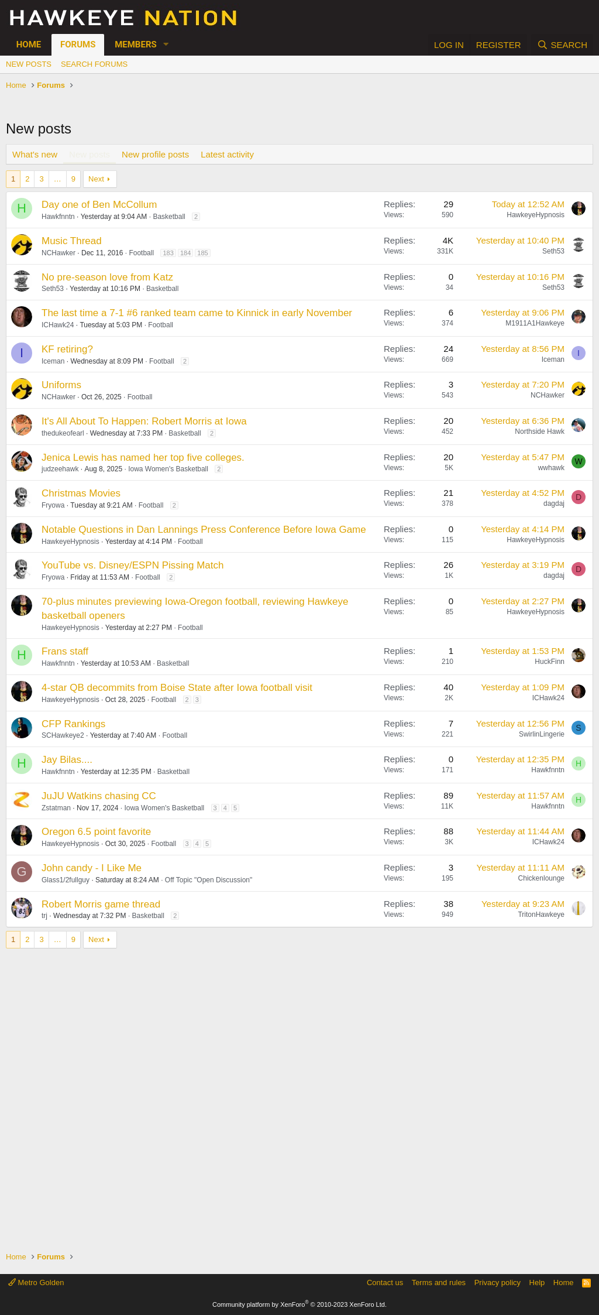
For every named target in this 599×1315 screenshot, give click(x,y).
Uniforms (61, 385)
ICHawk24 (58, 325)
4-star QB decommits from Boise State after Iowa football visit (177, 687)
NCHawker (58, 253)
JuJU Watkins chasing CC (99, 796)
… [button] (57, 178)
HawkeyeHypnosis (535, 215)
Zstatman (56, 808)
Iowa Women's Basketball (168, 469)
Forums (77, 44)
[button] (166, 45)
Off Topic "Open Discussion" (208, 880)
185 (202, 252)
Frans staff (65, 651)
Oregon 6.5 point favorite (96, 831)
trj (44, 916)
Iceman (53, 361)
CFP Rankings (73, 724)
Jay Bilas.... (67, 759)
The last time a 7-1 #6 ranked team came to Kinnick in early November (197, 313)
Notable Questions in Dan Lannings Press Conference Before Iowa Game (204, 529)
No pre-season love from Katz (107, 277)
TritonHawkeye (541, 914)
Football (141, 253)
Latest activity (227, 154)
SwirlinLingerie (541, 734)
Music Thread (72, 240)
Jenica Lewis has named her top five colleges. (143, 457)
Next (96, 178)
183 (168, 252)
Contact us (385, 1282)
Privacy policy (497, 1282)
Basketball (169, 217)
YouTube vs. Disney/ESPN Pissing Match (133, 565)
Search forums (94, 64)
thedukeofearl (63, 433)
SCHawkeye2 (63, 735)
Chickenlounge (541, 878)
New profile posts (155, 154)
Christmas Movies (81, 493)
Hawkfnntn (58, 217)
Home (29, 44)
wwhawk (551, 468)
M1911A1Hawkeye (534, 323)
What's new (34, 154)
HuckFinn (549, 662)
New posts (28, 64)
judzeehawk (60, 469)
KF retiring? (67, 349)
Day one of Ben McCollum (99, 204)
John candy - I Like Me (92, 868)
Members (136, 44)
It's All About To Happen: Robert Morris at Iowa (144, 421)
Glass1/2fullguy (65, 880)
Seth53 (553, 251)
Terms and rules (439, 1282)
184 (185, 252)
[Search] (562, 45)
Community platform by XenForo (299, 1304)
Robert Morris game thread (101, 904)
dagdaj (553, 503)
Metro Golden (36, 1282)
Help (537, 1282)
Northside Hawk (539, 431)
